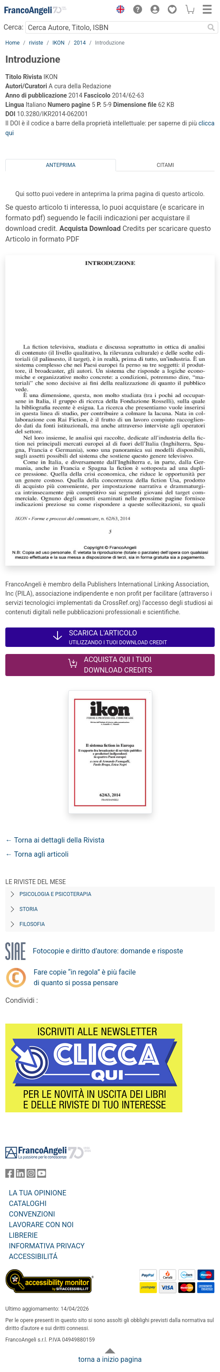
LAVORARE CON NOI (41, 1225)
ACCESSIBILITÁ (33, 1256)
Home (12, 43)
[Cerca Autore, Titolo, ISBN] (114, 27)
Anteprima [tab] (61, 165)
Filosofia (32, 924)
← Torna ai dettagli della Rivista (54, 840)
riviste (36, 43)
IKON (58, 43)
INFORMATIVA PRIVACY (47, 1246)
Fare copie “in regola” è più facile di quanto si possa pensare (85, 977)
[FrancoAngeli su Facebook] (9, 1175)
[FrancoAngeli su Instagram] (31, 1175)
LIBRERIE (23, 1235)
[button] (118, 10)
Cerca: (13, 27)
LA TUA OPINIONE (37, 1193)
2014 (80, 43)
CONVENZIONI (32, 1214)
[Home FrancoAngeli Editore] (35, 10)
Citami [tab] (165, 165)
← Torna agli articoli (37, 854)
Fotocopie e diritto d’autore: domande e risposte (108, 951)
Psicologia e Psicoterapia (55, 894)
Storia (28, 909)
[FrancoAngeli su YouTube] (41, 1175)
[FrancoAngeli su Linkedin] (20, 1175)
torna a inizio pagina (110, 1359)
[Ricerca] (211, 27)
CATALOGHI (27, 1203)
